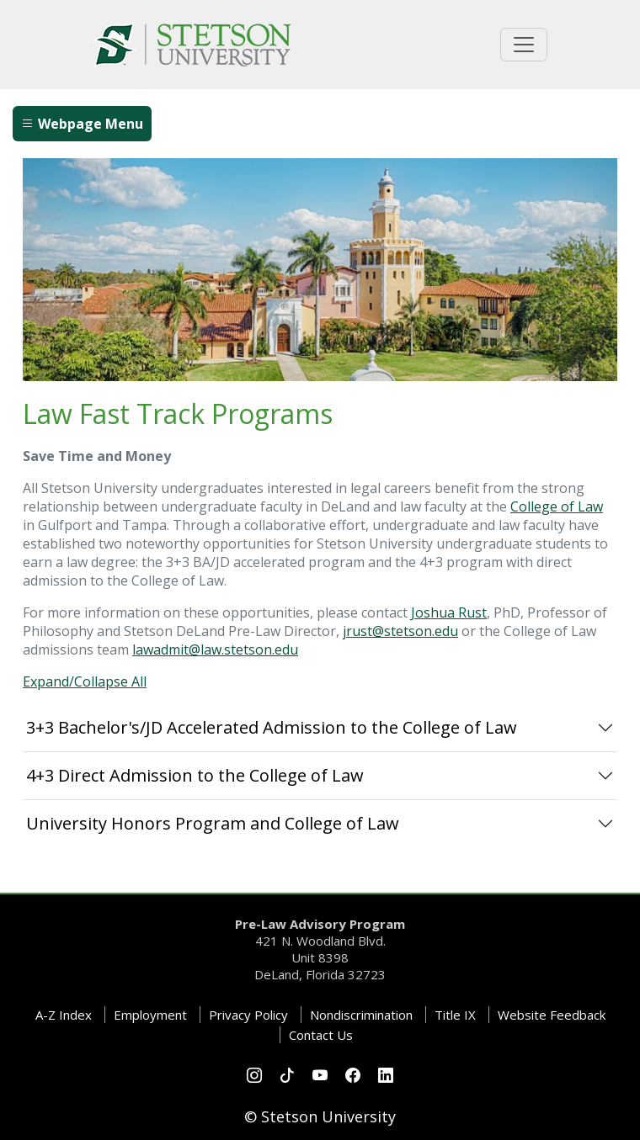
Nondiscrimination (361, 1014)
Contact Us (321, 1034)
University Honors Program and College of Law (212, 823)
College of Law (556, 506)
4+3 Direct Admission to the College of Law (195, 775)
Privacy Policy (248, 1014)
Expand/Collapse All (85, 681)
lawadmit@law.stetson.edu (215, 649)
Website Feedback (551, 1014)
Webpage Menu (82, 123)
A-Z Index (63, 1014)
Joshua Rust (449, 612)
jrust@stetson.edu (400, 631)
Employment (150, 1014)
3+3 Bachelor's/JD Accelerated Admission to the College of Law (271, 727)
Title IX (455, 1014)
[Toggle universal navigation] (523, 44)
